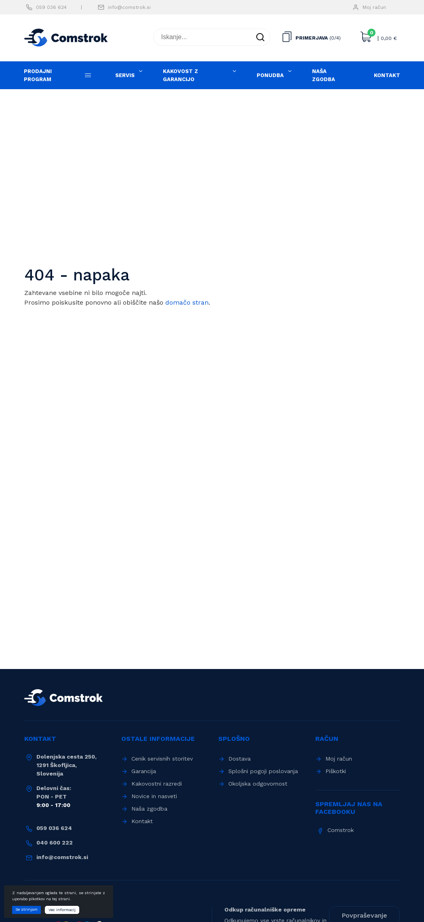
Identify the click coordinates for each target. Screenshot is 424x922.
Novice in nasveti (154, 796)
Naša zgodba (323, 75)
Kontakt (387, 75)
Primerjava (311, 38)
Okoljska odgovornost (257, 783)
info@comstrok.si (129, 7)
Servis (125, 75)
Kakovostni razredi (156, 783)
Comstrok (340, 830)
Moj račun (374, 7)
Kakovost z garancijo (180, 75)
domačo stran (187, 302)
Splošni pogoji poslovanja (263, 771)
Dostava (239, 758)
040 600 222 (54, 842)
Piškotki (335, 771)
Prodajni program (38, 75)
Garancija (143, 771)
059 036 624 (51, 7)
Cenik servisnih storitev (162, 758)
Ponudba (270, 75)
